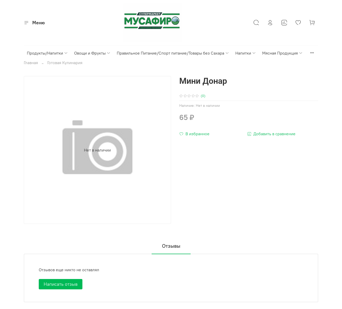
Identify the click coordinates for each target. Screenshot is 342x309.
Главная (31, 62)
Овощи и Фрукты (92, 53)
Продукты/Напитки (47, 53)
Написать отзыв (60, 284)
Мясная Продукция (282, 53)
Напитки (245, 53)
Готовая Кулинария (64, 62)
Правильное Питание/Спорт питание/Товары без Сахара (173, 53)
